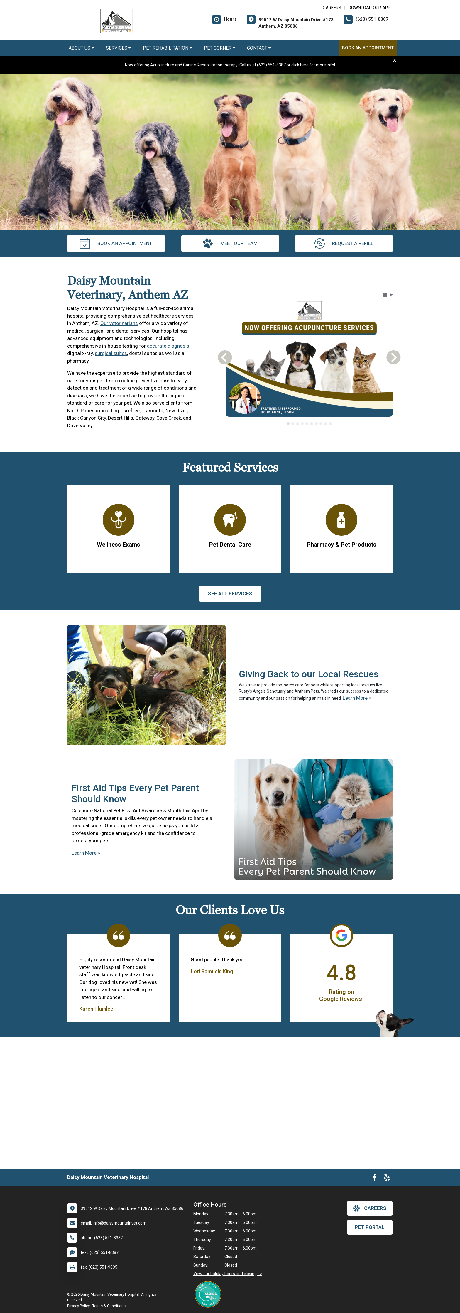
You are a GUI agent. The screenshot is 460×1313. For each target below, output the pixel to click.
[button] (385, 294)
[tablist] (309, 423)
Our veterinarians (119, 323)
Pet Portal (370, 1227)
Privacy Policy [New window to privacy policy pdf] (78, 1306)
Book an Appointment (368, 48)
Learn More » (357, 698)
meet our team (230, 243)
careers (369, 1208)
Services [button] (118, 48)
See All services (230, 594)
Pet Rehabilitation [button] (167, 48)
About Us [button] (81, 48)
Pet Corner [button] (219, 48)
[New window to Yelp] (386, 1178)
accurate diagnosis (168, 346)
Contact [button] (259, 48)
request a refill (343, 243)
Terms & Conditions (109, 1306)
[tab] (288, 423)
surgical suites (111, 353)
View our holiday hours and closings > (227, 1273)
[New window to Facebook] (374, 1178)
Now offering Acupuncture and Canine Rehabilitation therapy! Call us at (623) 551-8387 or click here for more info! (230, 65)
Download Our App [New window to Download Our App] (369, 7)
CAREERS (332, 7)
